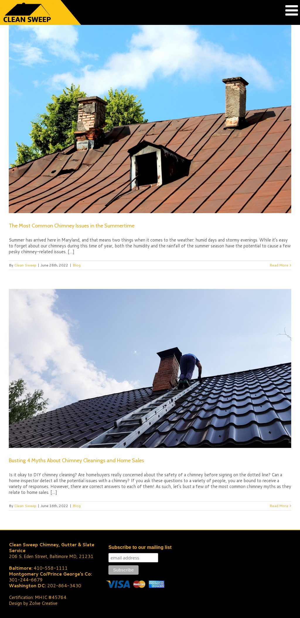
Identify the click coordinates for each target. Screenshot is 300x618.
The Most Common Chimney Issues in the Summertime (71, 225)
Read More (279, 265)
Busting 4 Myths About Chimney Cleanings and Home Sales (76, 460)
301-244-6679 (26, 580)
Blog (77, 265)
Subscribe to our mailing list (139, 547)
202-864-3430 (64, 586)
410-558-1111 (51, 568)
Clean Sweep (25, 265)
